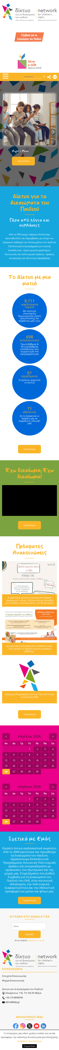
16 (37, 760)
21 (21, 765)
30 (37, 771)
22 (29, 765)
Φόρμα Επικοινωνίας (13, 980)
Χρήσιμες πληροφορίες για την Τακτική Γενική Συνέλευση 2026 (29, 695)
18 (53, 760)
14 (21, 760)
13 (14, 760)
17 (45, 760)
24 (45, 765)
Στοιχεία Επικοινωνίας (14, 976)
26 (6, 771)
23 (37, 765)
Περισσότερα (23, 161)
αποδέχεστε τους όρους (35, 940)
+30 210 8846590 (12, 997)
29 (29, 771)
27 (14, 771)
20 (14, 765)
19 (6, 765)
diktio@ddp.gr (11, 1002)
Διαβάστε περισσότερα (29, 1041)
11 (53, 754)
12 (6, 760)
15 (29, 760)
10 (45, 754)
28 (21, 771)
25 (53, 765)
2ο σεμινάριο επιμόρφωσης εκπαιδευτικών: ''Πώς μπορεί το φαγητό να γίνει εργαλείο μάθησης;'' (29, 649)
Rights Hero (20, 151)
